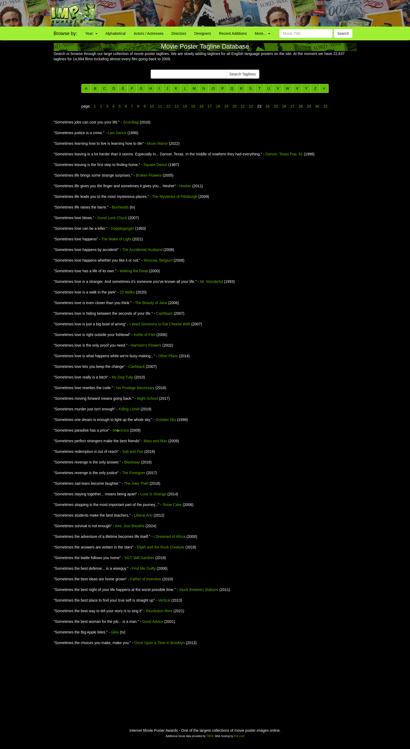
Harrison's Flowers (146, 345)
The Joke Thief (136, 483)
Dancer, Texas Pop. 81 (284, 154)
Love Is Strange (153, 494)
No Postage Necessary (135, 388)
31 (324, 106)
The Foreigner (133, 473)
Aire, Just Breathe (129, 526)
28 (301, 106)
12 (168, 106)
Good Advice (152, 621)
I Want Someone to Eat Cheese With (160, 324)
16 (201, 106)
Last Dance (117, 133)
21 (243, 106)
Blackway (132, 462)
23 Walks (127, 292)
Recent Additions (233, 33)
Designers (202, 33)
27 (292, 106)
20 (234, 106)
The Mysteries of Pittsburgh (174, 196)
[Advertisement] (256, 13)
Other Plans (168, 356)
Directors (178, 33)
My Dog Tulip (122, 377)
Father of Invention (145, 579)
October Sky (166, 420)
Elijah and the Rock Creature (160, 547)
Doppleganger (122, 228)
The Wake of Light (116, 239)
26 (284, 106)
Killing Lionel (129, 409)
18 (218, 106)
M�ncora (121, 430)
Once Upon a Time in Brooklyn (159, 643)
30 (317, 106)
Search (343, 33)
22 (251, 106)
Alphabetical (115, 33)
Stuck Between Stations (198, 590)
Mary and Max (155, 441)
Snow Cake (172, 505)
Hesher (185, 186)
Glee (115, 632)
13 (176, 106)
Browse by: (65, 33)
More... (262, 33)
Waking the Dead (134, 271)
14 (185, 106)
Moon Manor (157, 143)
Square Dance (155, 165)
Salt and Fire (132, 451)
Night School (147, 398)
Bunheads (120, 207)
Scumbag (131, 122)
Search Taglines (242, 74)
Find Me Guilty (144, 568)
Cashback (164, 313)
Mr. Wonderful (211, 281)
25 (276, 106)
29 (309, 106)
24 (267, 106)
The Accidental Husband (142, 250)
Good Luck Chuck (112, 218)
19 (226, 106)
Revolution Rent (159, 611)
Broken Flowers (149, 175)
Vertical (164, 600)
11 (160, 106)
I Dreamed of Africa (169, 536)
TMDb (209, 736)
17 (209, 106)
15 (193, 106)
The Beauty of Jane (151, 303)
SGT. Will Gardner (139, 558)
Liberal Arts (143, 515)
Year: (91, 33)
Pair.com (239, 736)
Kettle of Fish (144, 335)
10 (151, 106)
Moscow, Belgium (158, 260)
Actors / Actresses (148, 33)
